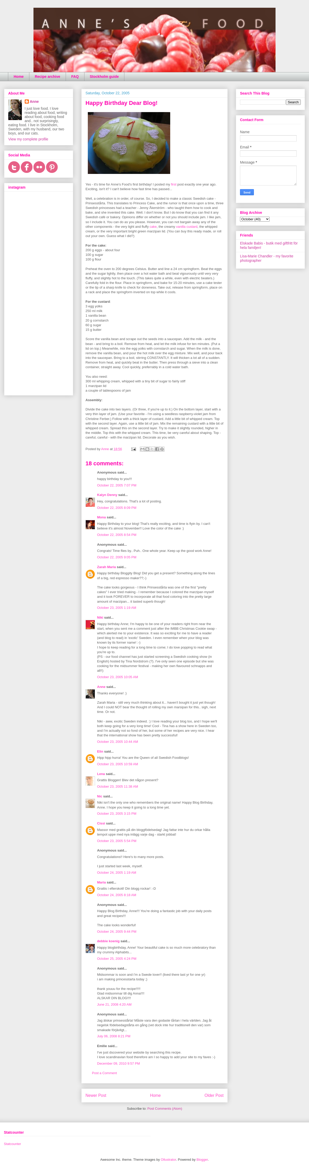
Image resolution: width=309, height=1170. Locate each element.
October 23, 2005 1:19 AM (116, 608)
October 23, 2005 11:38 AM (117, 786)
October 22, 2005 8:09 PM (116, 508)
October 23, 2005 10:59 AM (117, 764)
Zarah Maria (107, 567)
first (173, 184)
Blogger (202, 1159)
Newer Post (95, 1095)
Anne (101, 687)
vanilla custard (187, 227)
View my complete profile (28, 139)
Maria (101, 882)
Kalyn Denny (107, 495)
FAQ (75, 76)
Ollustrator (168, 1159)
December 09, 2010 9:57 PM (118, 1063)
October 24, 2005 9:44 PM (116, 931)
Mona (101, 517)
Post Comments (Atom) (164, 1108)
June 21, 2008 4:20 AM (114, 1004)
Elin (100, 751)
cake (153, 227)
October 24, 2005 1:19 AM (116, 872)
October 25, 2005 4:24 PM (116, 959)
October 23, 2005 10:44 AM (117, 742)
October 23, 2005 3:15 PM (116, 813)
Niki (100, 617)
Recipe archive (47, 76)
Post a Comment (104, 1073)
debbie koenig (108, 941)
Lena (101, 774)
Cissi (101, 823)
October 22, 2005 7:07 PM (116, 485)
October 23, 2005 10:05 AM (117, 677)
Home (19, 76)
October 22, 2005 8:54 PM (116, 535)
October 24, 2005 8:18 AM (116, 895)
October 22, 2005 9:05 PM (116, 557)
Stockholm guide (104, 76)
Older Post (214, 1095)
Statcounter (12, 1144)
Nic (99, 796)
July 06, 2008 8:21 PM (113, 1036)
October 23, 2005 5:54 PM (116, 841)
